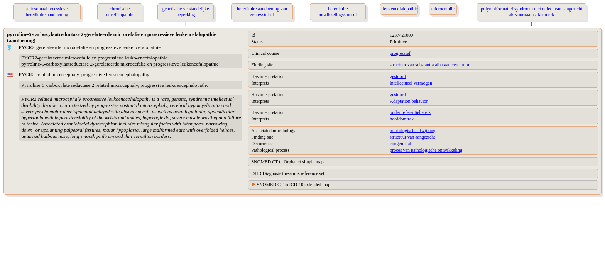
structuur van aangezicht (412, 137)
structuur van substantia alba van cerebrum (429, 65)
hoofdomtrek (402, 119)
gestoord (398, 76)
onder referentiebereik (410, 112)
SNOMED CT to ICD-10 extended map (293, 184)
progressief (400, 53)
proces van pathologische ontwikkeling (426, 150)
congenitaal (400, 143)
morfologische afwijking (412, 130)
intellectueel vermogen (411, 83)
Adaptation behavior (409, 101)
